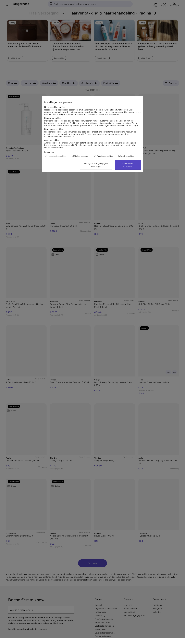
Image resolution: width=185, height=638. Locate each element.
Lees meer (49, 152)
